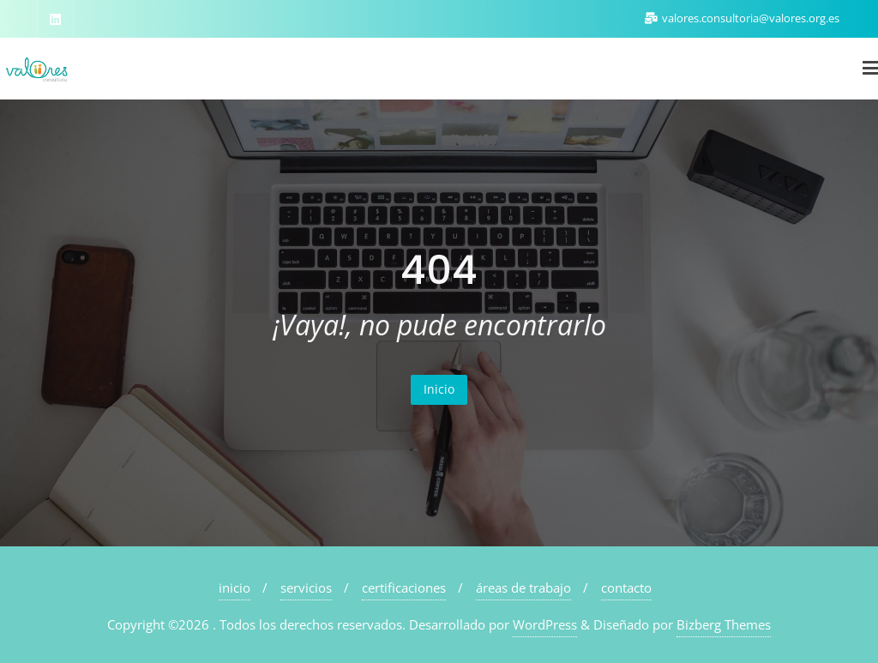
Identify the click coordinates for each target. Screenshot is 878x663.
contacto (626, 587)
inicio (234, 587)
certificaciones (404, 587)
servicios (306, 587)
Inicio (439, 389)
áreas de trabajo (523, 587)
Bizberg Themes (724, 624)
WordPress (545, 624)
